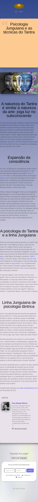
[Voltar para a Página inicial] (19, 6)
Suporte (19, 477)
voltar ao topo (20, 488)
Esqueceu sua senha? (13, 475)
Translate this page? (19, 453)
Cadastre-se (26, 475)
